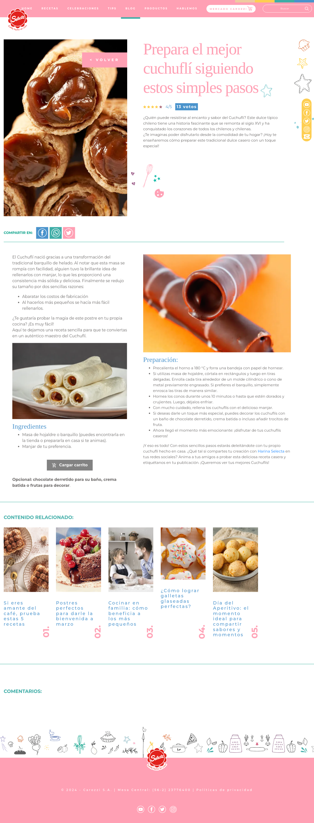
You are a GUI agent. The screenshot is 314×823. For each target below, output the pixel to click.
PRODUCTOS (156, 8)
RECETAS (49, 8)
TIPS (112, 8)
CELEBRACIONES (83, 8)
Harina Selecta (271, 458)
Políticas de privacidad (224, 790)
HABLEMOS (187, 8)
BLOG (130, 8)
